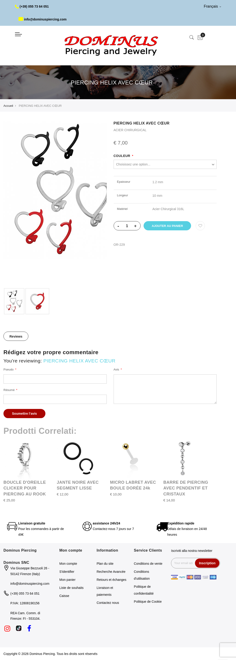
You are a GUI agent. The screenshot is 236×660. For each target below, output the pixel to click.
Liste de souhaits (71, 588)
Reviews (15, 336)
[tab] (15, 336)
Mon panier (67, 580)
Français (212, 6)
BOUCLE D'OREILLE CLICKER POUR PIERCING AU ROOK (24, 488)
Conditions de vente (148, 563)
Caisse (64, 596)
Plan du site (105, 563)
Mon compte (68, 563)
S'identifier (66, 571)
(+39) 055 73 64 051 (32, 6)
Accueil (8, 105)
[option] (14, 301)
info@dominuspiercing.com (42, 19)
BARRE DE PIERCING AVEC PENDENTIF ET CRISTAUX (185, 488)
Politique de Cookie (148, 601)
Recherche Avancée (111, 571)
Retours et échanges (111, 580)
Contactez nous (108, 603)
